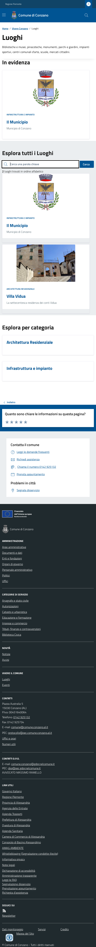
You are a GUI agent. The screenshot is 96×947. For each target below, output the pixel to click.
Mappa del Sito (25, 933)
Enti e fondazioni (12, 558)
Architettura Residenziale (21, 289)
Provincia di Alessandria (16, 802)
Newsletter (8, 916)
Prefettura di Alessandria (16, 819)
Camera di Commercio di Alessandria (23, 836)
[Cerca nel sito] (85, 15)
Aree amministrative (14, 547)
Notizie (6, 654)
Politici (6, 575)
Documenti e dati (12, 553)
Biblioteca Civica (11, 634)
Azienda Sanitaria (12, 831)
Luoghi (6, 679)
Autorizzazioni (10, 606)
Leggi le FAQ (9, 880)
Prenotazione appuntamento (19, 888)
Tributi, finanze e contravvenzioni (21, 629)
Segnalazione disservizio (16, 884)
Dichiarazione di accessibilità (18, 870)
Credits (65, 929)
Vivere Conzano (20, 28)
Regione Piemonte (13, 4)
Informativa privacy (13, 859)
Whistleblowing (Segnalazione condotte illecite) (30, 853)
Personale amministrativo (17, 570)
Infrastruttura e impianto (21, 114)
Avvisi (5, 660)
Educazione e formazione (16, 617)
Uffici (5, 581)
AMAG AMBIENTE (13, 848)
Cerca (86, 164)
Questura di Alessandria (16, 825)
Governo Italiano (12, 791)
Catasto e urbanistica (14, 612)
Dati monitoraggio (12, 929)
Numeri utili (9, 744)
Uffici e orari (9, 738)
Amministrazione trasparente (19, 875)
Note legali (8, 865)
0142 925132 (21, 717)
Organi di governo (12, 564)
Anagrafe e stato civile (15, 600)
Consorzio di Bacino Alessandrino (21, 842)
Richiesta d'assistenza (15, 892)
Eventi (6, 685)
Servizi (42, 929)
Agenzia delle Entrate (15, 808)
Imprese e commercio (14, 623)
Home (5, 28)
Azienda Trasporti (12, 814)
